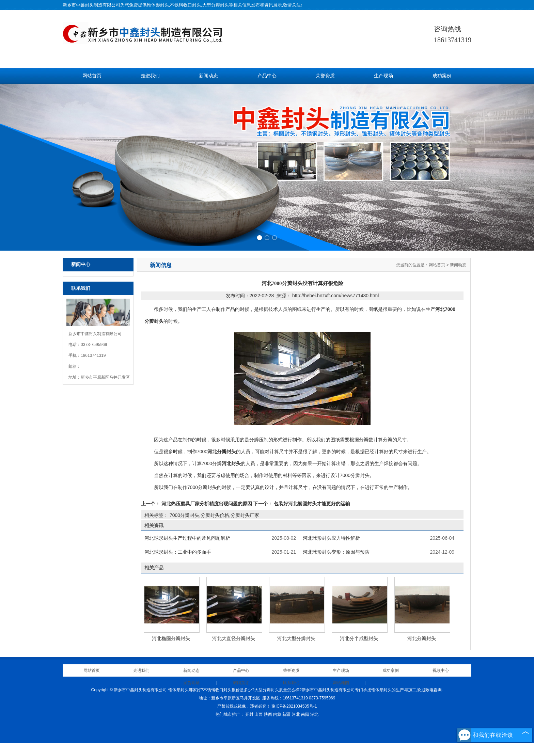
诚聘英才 (241, 682)
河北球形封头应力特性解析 (331, 538)
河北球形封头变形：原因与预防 (336, 552)
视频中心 (441, 670)
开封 (249, 714)
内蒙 (277, 714)
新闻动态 (208, 75)
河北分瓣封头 (421, 638)
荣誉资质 (325, 75)
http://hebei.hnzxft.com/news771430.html (335, 295)
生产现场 (383, 75)
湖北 (314, 714)
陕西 (268, 714)
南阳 (305, 714)
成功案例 (442, 75)
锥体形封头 (158, 4)
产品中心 (267, 75)
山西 (258, 714)
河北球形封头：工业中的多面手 (177, 552)
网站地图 (341, 682)
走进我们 (150, 75)
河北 (296, 714)
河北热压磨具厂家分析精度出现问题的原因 (206, 503)
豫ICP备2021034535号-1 (294, 706)
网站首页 (91, 75)
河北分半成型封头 (359, 638)
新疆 (286, 714)
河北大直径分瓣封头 (233, 638)
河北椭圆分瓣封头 (171, 638)
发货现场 (191, 682)
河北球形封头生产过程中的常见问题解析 (187, 538)
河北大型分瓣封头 (296, 638)
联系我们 (291, 682)
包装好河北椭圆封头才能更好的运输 (311, 503)
